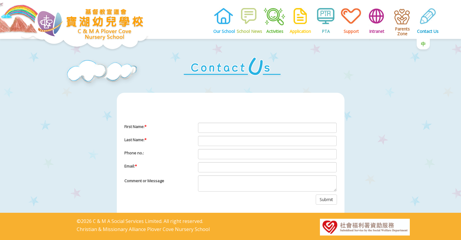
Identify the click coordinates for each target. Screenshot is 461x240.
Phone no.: (134, 153)
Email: (130, 166)
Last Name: (135, 139)
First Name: (135, 126)
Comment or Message (144, 180)
